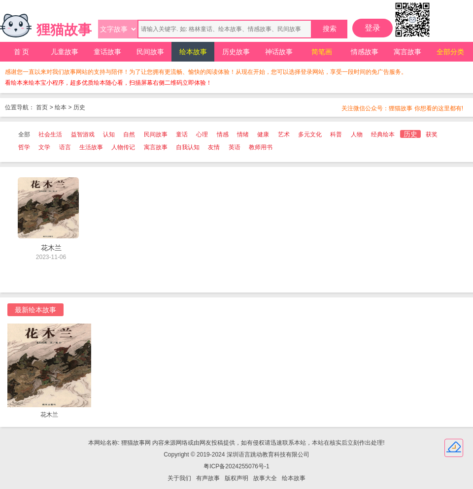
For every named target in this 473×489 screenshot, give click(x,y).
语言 (65, 147)
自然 (129, 134)
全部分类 (450, 52)
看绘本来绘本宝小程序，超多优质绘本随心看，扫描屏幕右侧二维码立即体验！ (108, 82)
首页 (42, 107)
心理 (202, 134)
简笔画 (321, 52)
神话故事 (279, 52)
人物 (357, 134)
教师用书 (260, 147)
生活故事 (91, 147)
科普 (336, 134)
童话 (182, 134)
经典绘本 (383, 134)
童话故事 (107, 52)
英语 (234, 147)
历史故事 (236, 52)
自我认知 (188, 147)
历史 (79, 107)
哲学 (24, 147)
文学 (44, 147)
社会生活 (50, 134)
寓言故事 (407, 52)
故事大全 (265, 478)
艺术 (284, 134)
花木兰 (49, 414)
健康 (263, 134)
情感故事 (364, 52)
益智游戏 (83, 134)
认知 (109, 134)
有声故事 (208, 478)
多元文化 (310, 134)
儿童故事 (64, 52)
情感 (223, 134)
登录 (372, 28)
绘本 (61, 107)
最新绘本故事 (35, 310)
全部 (24, 134)
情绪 (243, 134)
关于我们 (179, 478)
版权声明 (236, 478)
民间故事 (150, 52)
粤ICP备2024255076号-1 (236, 466)
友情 (214, 147)
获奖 (432, 134)
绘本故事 (193, 52)
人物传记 (123, 147)
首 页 (22, 52)
